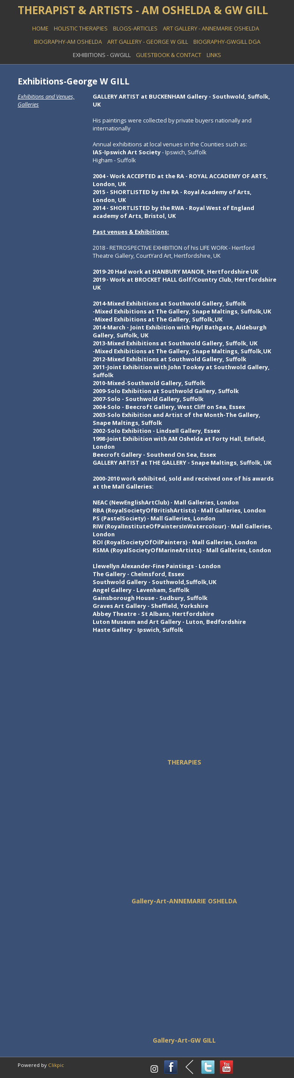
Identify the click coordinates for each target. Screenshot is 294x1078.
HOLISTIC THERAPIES (81, 28)
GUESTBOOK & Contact (168, 55)
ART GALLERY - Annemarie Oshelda (211, 28)
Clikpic (56, 1065)
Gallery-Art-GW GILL (184, 1040)
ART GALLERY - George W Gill (147, 42)
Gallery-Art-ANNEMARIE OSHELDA (184, 901)
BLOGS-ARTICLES (135, 28)
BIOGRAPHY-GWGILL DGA (226, 42)
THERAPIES (184, 762)
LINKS (214, 55)
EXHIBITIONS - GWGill (102, 55)
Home (40, 28)
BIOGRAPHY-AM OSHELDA (68, 42)
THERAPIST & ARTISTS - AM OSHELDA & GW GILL (143, 10)
